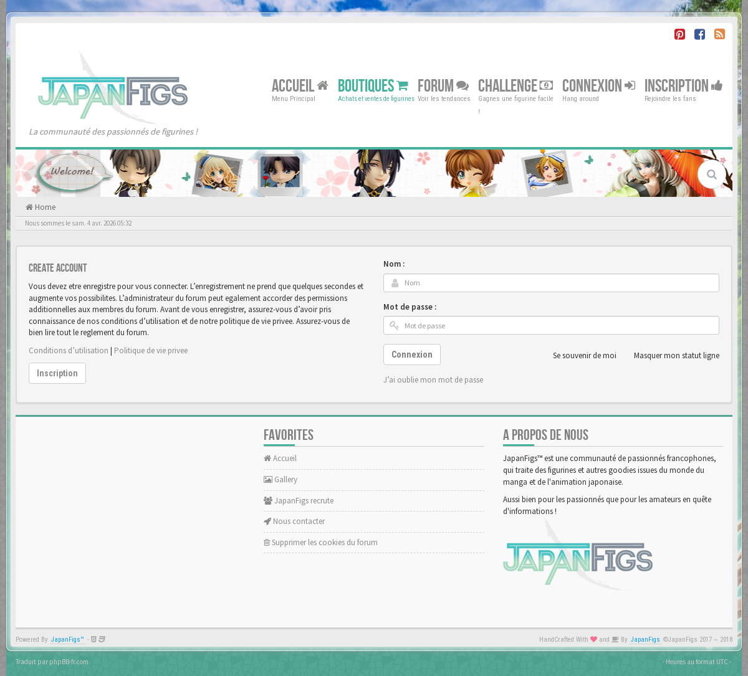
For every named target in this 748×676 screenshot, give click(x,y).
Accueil (300, 85)
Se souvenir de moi (577, 355)
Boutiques (373, 85)
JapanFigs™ (67, 640)
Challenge (515, 85)
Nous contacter (294, 521)
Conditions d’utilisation (68, 350)
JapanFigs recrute (298, 500)
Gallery (280, 479)
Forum (443, 85)
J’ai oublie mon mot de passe (433, 379)
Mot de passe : (409, 307)
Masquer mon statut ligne (669, 355)
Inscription (684, 85)
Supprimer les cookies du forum (321, 542)
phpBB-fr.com (69, 661)
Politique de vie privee (151, 350)
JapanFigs (645, 640)
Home (44, 207)
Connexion (598, 85)
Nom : (394, 264)
